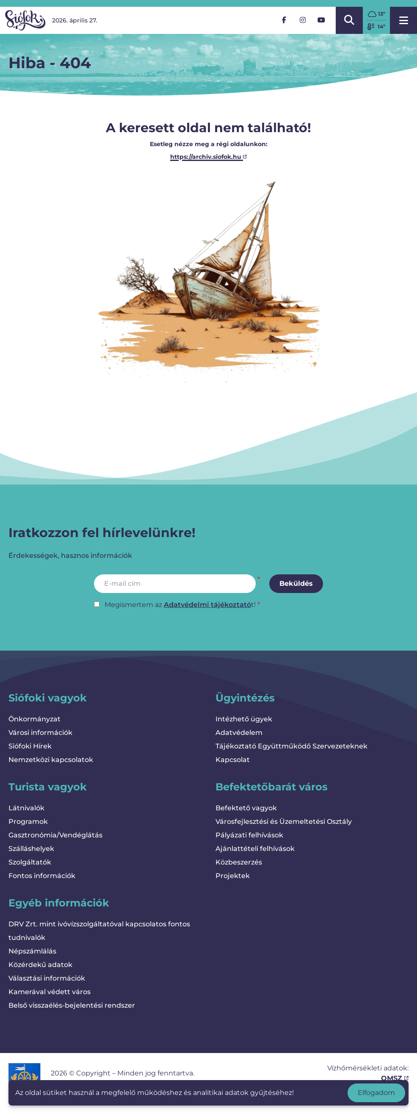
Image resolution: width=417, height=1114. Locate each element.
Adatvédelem (238, 733)
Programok (28, 821)
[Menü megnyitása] (403, 20)
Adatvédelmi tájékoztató (207, 605)
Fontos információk (41, 876)
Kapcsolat (232, 760)
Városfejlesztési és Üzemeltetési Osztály (283, 821)
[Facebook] (284, 20)
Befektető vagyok (246, 808)
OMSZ (395, 1078)
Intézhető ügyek (243, 719)
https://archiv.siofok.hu (208, 157)
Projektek (232, 876)
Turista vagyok (47, 787)
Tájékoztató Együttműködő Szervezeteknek (291, 746)
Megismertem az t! (180, 605)
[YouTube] (321, 20)
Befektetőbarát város (271, 787)
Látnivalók (26, 808)
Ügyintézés (245, 698)
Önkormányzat (34, 719)
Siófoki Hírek (30, 746)
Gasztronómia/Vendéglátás (55, 835)
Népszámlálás (32, 951)
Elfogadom (376, 1093)
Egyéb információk (58, 903)
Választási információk (46, 978)
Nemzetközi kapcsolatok (50, 760)
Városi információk (40, 733)
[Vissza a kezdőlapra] (25, 20)
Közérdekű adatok (40, 965)
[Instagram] (303, 20)
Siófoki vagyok (47, 698)
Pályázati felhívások (249, 835)
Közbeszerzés (238, 862)
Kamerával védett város (49, 992)
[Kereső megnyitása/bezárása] (349, 20)
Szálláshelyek (31, 849)
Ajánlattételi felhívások (255, 849)
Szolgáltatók (29, 862)
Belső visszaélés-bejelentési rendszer (71, 1005)
